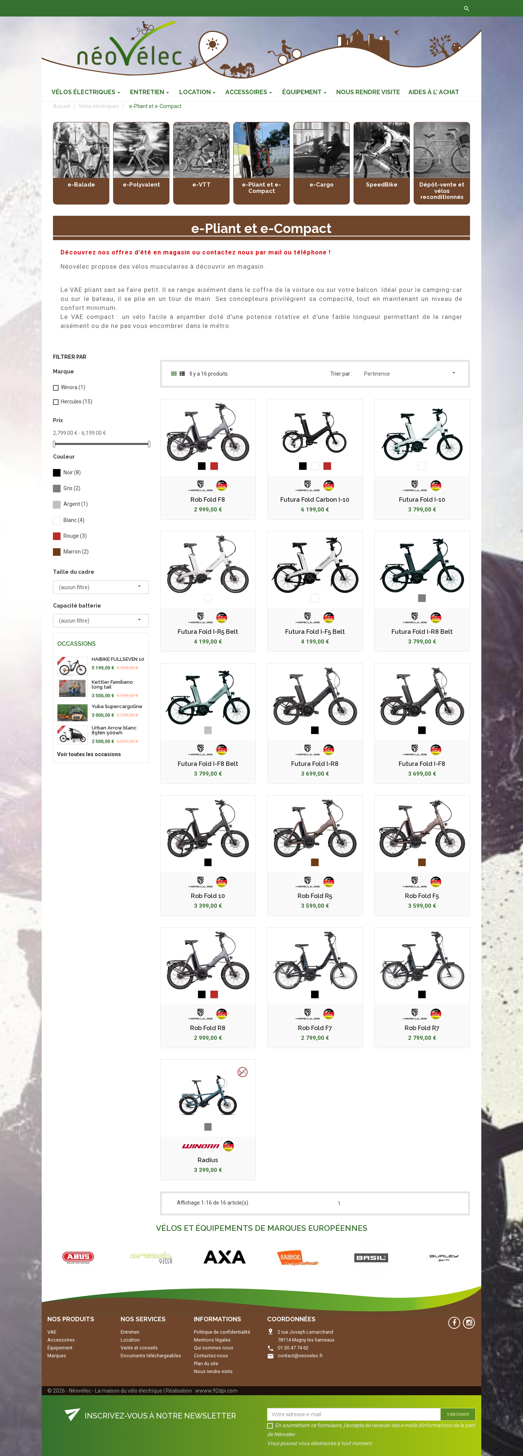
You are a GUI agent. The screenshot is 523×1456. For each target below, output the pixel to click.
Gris (71, 488)
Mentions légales (212, 1340)
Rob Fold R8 (207, 1028)
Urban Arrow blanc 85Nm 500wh (114, 730)
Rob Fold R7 (422, 1028)
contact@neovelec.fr (300, 1355)
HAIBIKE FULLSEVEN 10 (118, 659)
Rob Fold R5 (315, 896)
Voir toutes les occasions (89, 754)
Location (130, 1340)
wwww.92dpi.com (216, 1391)
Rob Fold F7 (315, 1028)
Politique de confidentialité (222, 1332)
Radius (208, 1160)
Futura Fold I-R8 (315, 764)
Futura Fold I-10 (422, 499)
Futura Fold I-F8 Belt (208, 764)
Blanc (74, 520)
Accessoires (61, 1340)
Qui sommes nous (213, 1348)
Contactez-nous (159, 8)
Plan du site (206, 1363)
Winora (73, 387)
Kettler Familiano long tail (112, 684)
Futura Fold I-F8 (422, 764)
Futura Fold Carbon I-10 (314, 499)
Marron (76, 552)
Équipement (60, 1348)
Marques (56, 1355)
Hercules (76, 402)
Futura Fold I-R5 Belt (208, 632)
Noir (72, 472)
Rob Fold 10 (208, 896)
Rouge (75, 536)
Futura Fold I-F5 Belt (315, 632)
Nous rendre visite (213, 1371)
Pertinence (410, 373)
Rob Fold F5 (422, 896)
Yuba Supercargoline (117, 706)
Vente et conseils (139, 1348)
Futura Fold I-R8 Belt (422, 632)
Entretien (130, 1332)
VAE (51, 1332)
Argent (75, 504)
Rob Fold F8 (207, 499)
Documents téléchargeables (151, 1355)
